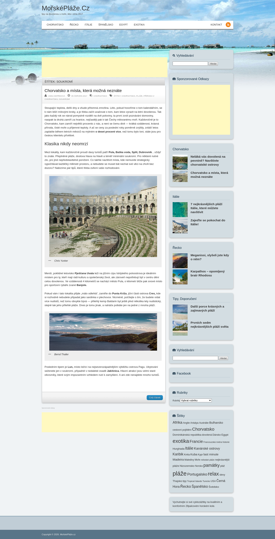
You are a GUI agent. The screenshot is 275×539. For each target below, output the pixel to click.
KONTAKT (216, 24)
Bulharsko (216, 422)
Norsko (199, 466)
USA (213, 481)
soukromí (64, 99)
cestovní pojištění (182, 429)
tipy (185, 481)
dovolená (207, 434)
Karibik (178, 454)
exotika (181, 441)
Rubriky (176, 400)
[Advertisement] (104, 67)
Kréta (187, 454)
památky (211, 465)
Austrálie (204, 422)
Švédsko (214, 486)
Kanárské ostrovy (207, 448)
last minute (211, 454)
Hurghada (179, 448)
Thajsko (177, 481)
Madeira (178, 459)
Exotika (139, 24)
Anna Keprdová (56, 96)
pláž (222, 466)
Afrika (177, 422)
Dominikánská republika (187, 434)
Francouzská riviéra (213, 442)
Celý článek (154, 397)
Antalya (194, 422)
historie (226, 442)
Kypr (200, 454)
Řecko (74, 24)
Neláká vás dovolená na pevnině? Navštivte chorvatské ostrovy (208, 160)
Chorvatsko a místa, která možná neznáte (83, 90)
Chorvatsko (55, 24)
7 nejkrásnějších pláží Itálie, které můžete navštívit (206, 208)
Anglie (186, 422)
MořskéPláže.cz (66, 8)
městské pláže (208, 460)
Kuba (193, 454)
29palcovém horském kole (200, 506)
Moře (197, 459)
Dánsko (217, 434)
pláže (139, 96)
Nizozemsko (187, 465)
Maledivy (189, 459)
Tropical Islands (194, 481)
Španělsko (105, 24)
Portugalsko (197, 474)
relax (213, 474)
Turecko (206, 481)
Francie (196, 441)
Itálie (88, 24)
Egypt (123, 24)
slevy (222, 474)
